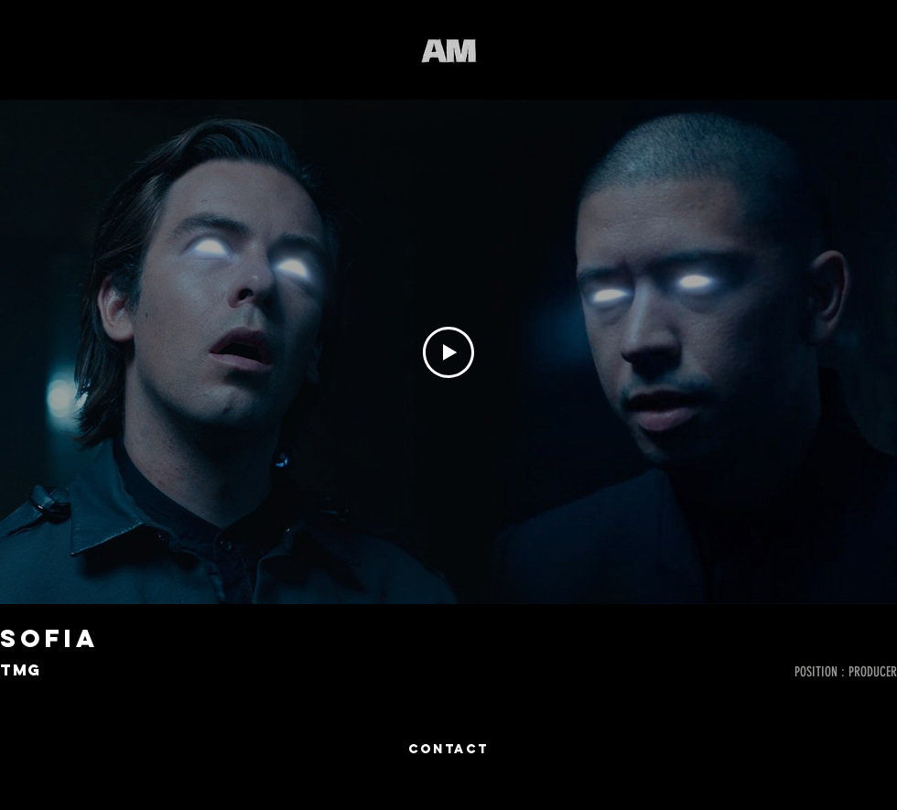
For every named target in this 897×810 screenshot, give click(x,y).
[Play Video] (448, 352)
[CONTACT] (448, 749)
